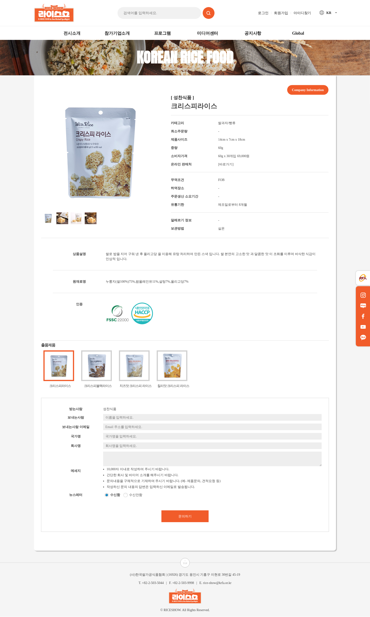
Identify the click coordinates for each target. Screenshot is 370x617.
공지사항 (252, 33)
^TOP (185, 562)
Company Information (308, 90)
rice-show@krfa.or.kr (217, 583)
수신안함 (135, 495)
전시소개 (71, 33)
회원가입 (281, 13)
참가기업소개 (117, 33)
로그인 (263, 13)
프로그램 (162, 33)
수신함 (115, 495)
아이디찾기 (302, 13)
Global (298, 33)
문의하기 (185, 516)
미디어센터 (207, 33)
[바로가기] (225, 164)
